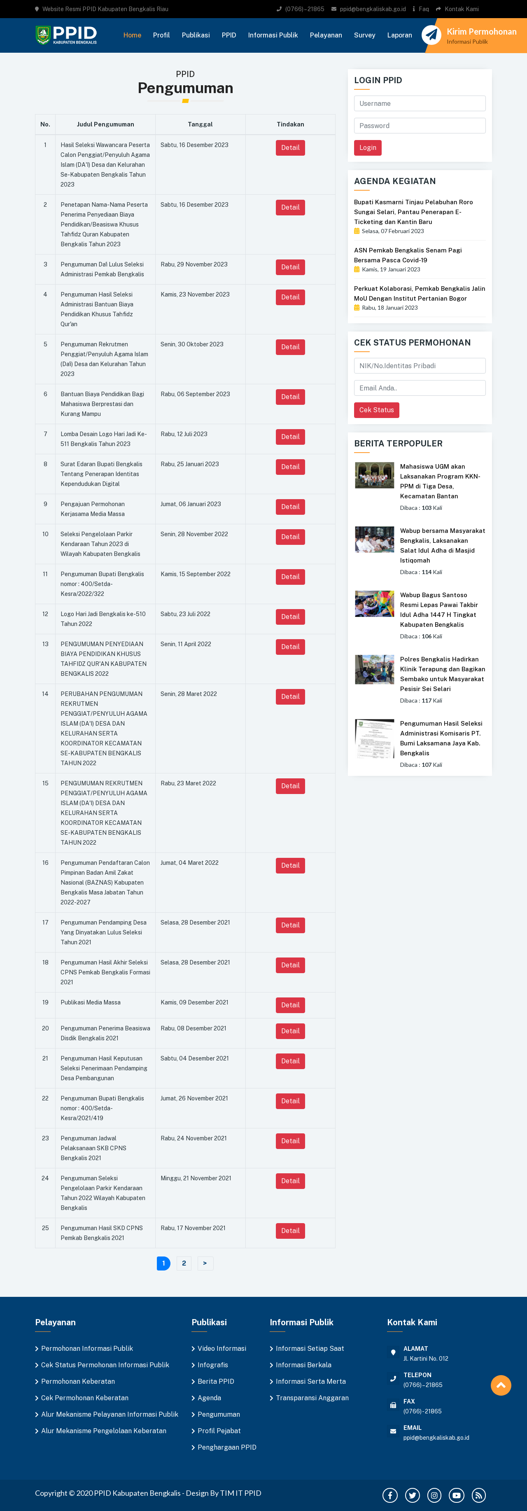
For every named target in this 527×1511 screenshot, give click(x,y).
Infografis (213, 1365)
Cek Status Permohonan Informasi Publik (105, 1365)
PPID (229, 35)
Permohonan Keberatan (78, 1381)
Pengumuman (219, 1414)
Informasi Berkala (303, 1365)
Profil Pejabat (219, 1431)
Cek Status (376, 410)
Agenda (209, 1398)
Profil (161, 35)
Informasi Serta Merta (311, 1381)
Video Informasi (222, 1348)
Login (367, 148)
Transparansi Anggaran (312, 1398)
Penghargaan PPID (227, 1447)
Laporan (399, 35)
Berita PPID (216, 1381)
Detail (290, 148)
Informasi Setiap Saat (310, 1348)
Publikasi (196, 35)
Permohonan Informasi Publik (87, 1348)
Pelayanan (326, 35)
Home (132, 35)
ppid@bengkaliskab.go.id (373, 9)
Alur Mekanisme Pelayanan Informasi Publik (109, 1414)
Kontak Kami (462, 9)
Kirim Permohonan (482, 31)
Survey (364, 35)
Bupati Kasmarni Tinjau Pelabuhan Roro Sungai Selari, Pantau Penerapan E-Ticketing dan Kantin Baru (413, 212)
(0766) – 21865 (304, 9)
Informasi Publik (273, 35)
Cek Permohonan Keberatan (84, 1398)
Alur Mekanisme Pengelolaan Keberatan (103, 1431)
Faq (424, 9)
